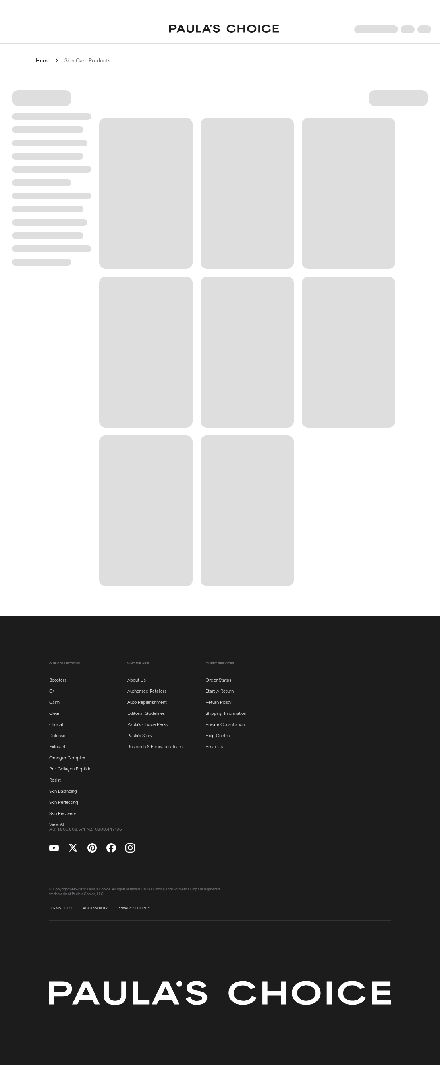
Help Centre (218, 735)
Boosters (57, 679)
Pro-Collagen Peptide (70, 768)
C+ (51, 691)
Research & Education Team (155, 746)
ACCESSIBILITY (95, 908)
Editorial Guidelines (146, 713)
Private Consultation (225, 724)
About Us (136, 679)
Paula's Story (139, 735)
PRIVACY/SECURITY (134, 908)
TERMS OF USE (61, 908)
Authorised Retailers (146, 691)
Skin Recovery (62, 813)
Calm (54, 702)
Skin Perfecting (63, 802)
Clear (54, 713)
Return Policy (218, 702)
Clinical (56, 724)
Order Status (218, 679)
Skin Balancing (63, 791)
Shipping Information (226, 713)
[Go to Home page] (224, 29)
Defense (57, 735)
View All (56, 824)
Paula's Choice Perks (147, 724)
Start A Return (220, 691)
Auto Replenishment (147, 702)
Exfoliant (57, 746)
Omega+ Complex (67, 757)
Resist (55, 779)
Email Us (214, 746)
